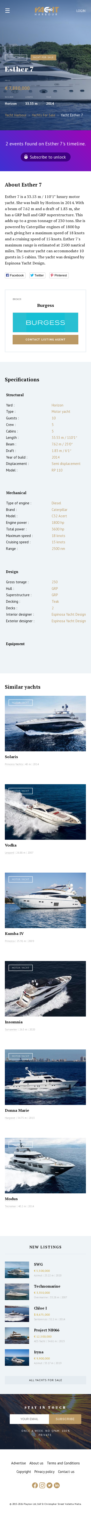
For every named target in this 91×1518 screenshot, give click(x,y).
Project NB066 (46, 1330)
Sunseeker (11, 1029)
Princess (10, 941)
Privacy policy (44, 1471)
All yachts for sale (45, 1380)
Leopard (9, 852)
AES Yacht (39, 1341)
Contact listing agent (45, 339)
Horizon (11, 103)
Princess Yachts (14, 764)
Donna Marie (17, 1110)
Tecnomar (10, 1206)
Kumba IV (14, 933)
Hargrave (10, 1118)
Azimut (38, 1275)
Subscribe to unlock (48, 157)
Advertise (18, 1463)
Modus (11, 1198)
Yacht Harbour (47, 12)
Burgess (45, 305)
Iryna (38, 1351)
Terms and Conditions (63, 1463)
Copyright (24, 1471)
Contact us (66, 1471)
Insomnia (14, 1022)
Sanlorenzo (40, 1319)
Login (81, 11)
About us (36, 1463)
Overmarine (41, 1297)
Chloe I (40, 1308)
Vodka (11, 845)
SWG (38, 1264)
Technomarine (47, 1286)
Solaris (11, 756)
